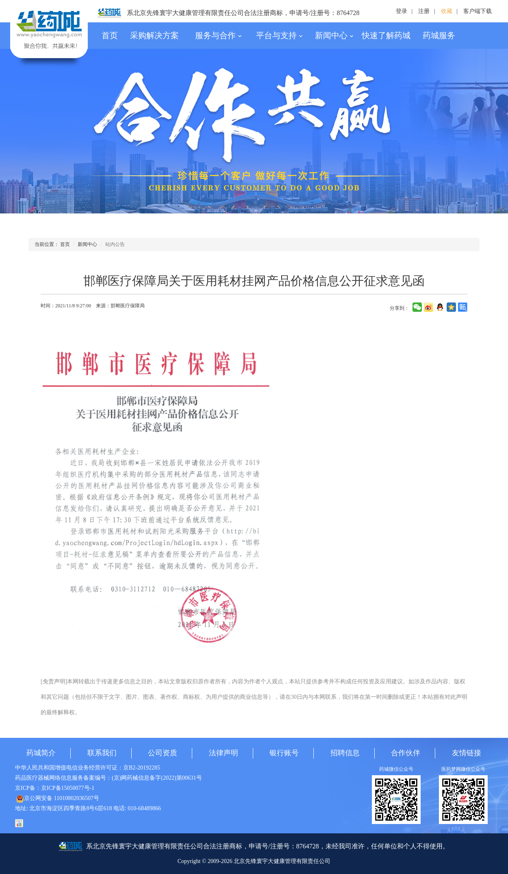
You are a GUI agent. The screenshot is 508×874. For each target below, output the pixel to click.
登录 (401, 11)
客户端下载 (477, 11)
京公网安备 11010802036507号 (57, 798)
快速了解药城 (386, 35)
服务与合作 (218, 35)
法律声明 (223, 753)
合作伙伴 (405, 753)
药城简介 (41, 753)
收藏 (446, 11)
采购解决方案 (154, 35)
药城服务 (439, 35)
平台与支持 (279, 35)
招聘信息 (345, 753)
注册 (424, 11)
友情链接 (466, 753)
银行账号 (284, 753)
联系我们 (102, 753)
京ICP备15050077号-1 (67, 788)
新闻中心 (334, 35)
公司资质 (162, 753)
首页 (110, 35)
